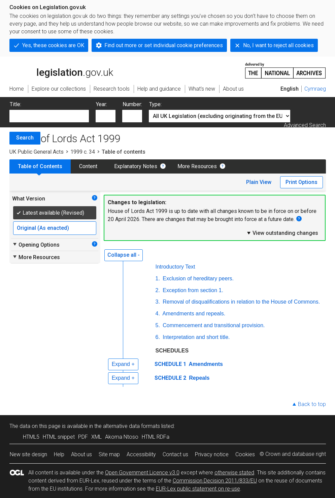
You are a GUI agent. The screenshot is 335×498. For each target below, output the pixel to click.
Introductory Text (175, 267)
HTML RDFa (155, 437)
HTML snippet (59, 437)
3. (158, 302)
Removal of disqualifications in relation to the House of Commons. (240, 302)
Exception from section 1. (192, 290)
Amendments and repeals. (193, 313)
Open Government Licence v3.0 (142, 472)
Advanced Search (305, 125)
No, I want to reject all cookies (278, 45)
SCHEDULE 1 (170, 364)
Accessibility (141, 454)
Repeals (199, 378)
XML (96, 437)
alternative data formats (131, 426)
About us (81, 454)
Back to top (312, 404)
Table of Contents (40, 166)
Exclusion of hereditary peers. (197, 278)
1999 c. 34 (82, 152)
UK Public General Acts (36, 152)
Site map (109, 454)
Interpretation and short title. (195, 337)
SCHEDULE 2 (170, 378)
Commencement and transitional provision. (213, 325)
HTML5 (31, 437)
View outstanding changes (282, 232)
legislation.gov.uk (61, 70)
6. (158, 337)
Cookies (245, 454)
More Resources (197, 166)
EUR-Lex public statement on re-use (198, 489)
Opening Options (36, 244)
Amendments (205, 364)
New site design (28, 454)
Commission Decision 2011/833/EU (215, 480)
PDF (83, 437)
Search (25, 137)
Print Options (301, 182)
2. (158, 290)
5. (158, 325)
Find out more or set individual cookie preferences (163, 45)
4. (158, 313)
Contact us (175, 454)
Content (88, 166)
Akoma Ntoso (121, 437)
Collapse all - (123, 255)
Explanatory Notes (135, 166)
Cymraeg (315, 89)
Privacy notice (212, 454)
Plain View (258, 182)
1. (158, 278)
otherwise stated (234, 472)
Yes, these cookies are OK (53, 45)
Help (59, 454)
